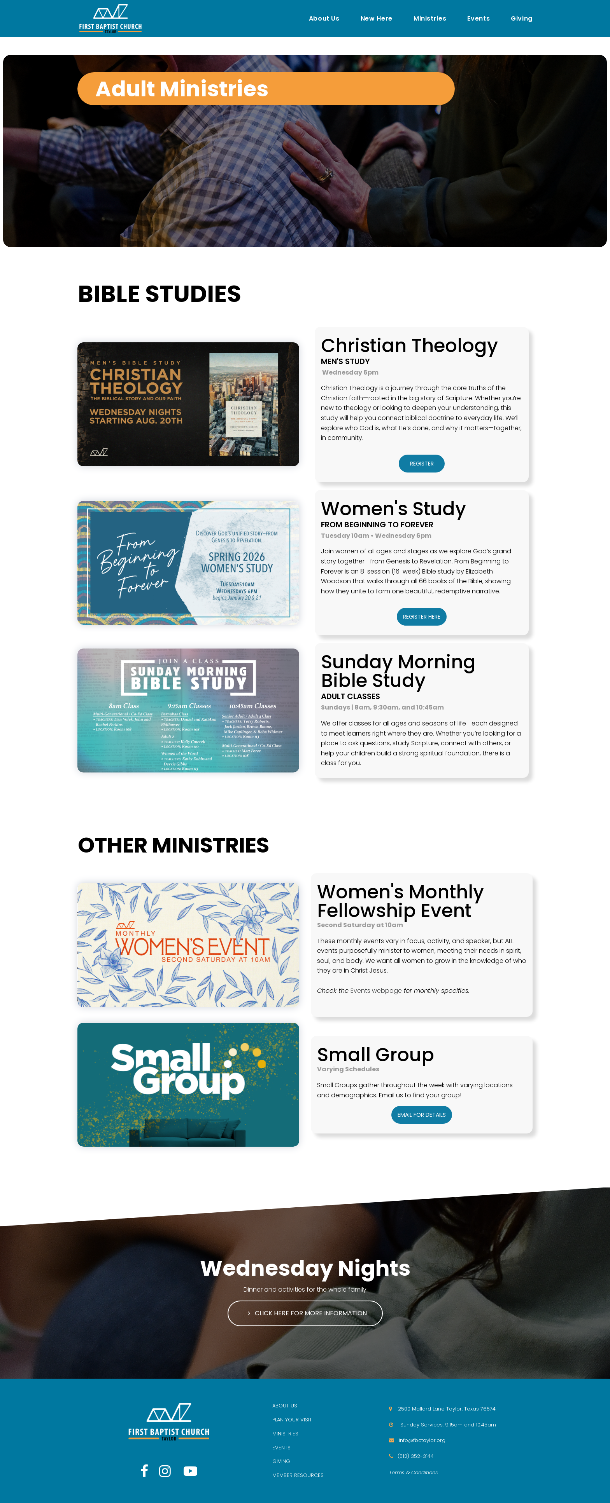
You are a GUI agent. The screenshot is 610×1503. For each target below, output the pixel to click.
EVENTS (281, 1447)
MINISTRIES (285, 1433)
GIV (276, 1461)
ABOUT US (284, 1405)
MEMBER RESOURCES (298, 1475)
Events (478, 19)
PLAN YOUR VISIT (292, 1419)
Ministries (430, 19)
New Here (377, 19)
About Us (324, 19)
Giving (522, 19)
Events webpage (376, 990)
